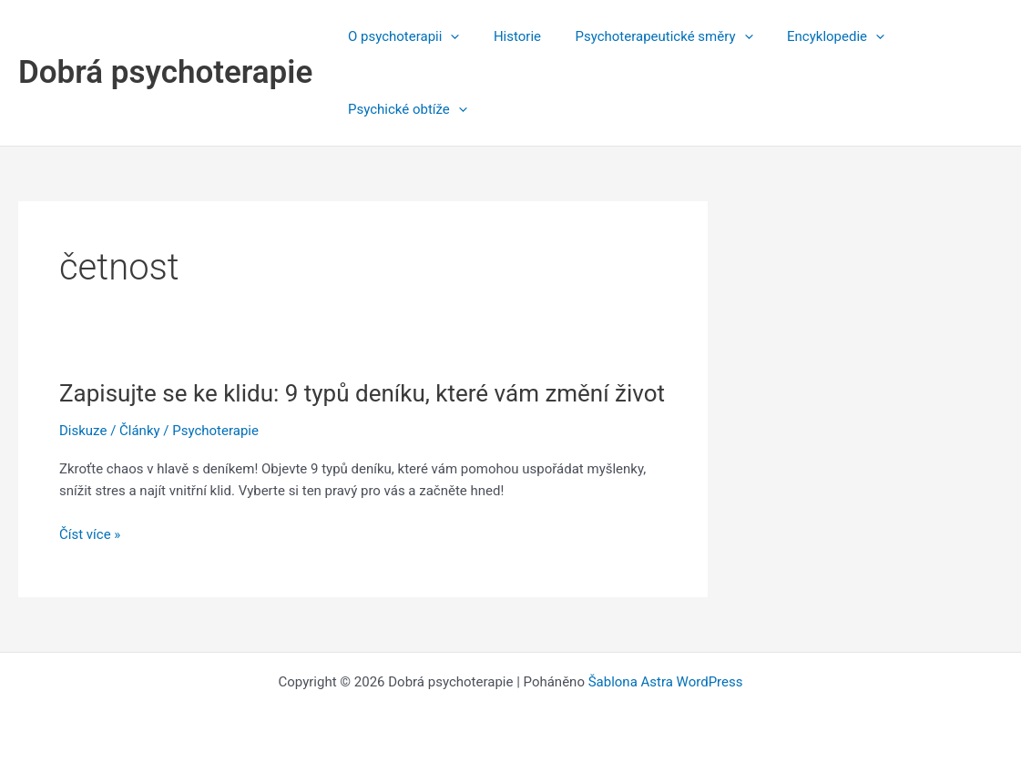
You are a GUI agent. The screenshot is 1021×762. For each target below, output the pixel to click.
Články (139, 430)
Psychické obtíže (404, 109)
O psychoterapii (399, 36)
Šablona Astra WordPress (665, 682)
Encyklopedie (812, 36)
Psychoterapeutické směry (647, 36)
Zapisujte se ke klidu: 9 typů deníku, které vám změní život (362, 393)
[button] (447, 36)
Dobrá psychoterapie (165, 72)
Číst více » (89, 534)
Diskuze (83, 430)
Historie (507, 36)
